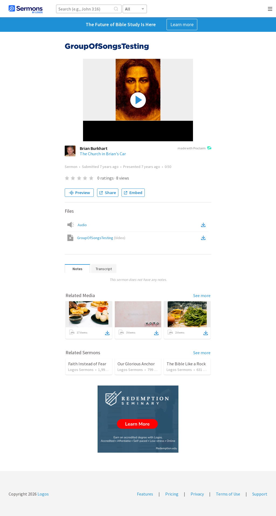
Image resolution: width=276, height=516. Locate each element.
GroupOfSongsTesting (101, 237)
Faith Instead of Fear (87, 363)
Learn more (182, 24)
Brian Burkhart (94, 148)
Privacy (197, 494)
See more (202, 295)
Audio (82, 224)
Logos (43, 494)
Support (259, 494)
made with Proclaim (194, 148)
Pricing (171, 494)
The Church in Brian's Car (103, 153)
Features (145, 494)
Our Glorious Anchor (136, 363)
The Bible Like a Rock (186, 363)
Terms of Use (228, 494)
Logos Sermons (81, 369)
